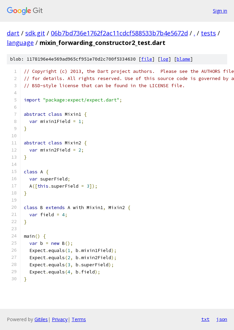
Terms (79, 319)
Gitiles (41, 319)
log (164, 59)
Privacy (60, 319)
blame (183, 59)
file (146, 59)
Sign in (220, 10)
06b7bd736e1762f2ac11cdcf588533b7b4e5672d (119, 33)
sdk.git (35, 33)
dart (13, 33)
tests (208, 33)
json (221, 319)
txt (205, 319)
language (20, 42)
